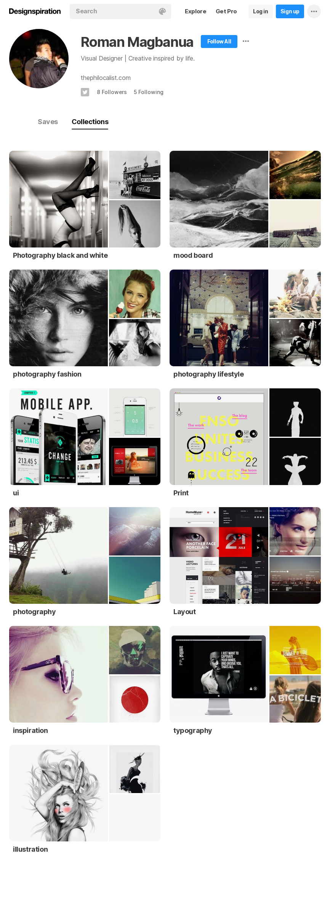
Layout (184, 612)
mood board (193, 255)
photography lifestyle (208, 374)
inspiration (30, 730)
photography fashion (47, 374)
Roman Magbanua (137, 42)
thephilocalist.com (106, 77)
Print (181, 493)
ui (16, 493)
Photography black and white (60, 255)
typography (192, 730)
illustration (30, 849)
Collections (90, 122)
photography (34, 612)
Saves (48, 122)
